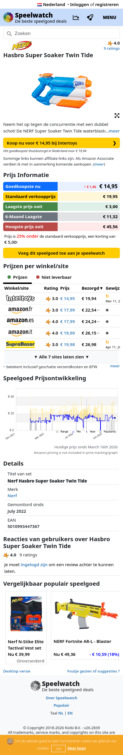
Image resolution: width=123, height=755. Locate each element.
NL (60, 713)
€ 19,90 (67, 333)
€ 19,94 (89, 298)
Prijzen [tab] (17, 277)
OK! (58, 748)
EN (70, 713)
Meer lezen (76, 748)
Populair (61, 705)
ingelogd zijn (34, 564)
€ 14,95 (67, 298)
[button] (117, 115)
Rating (51, 288)
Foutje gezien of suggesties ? (93, 671)
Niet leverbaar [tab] (54, 277)
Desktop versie (16, 671)
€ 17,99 (67, 310)
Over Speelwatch (61, 697)
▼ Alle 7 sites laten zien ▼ (61, 357)
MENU (109, 17)
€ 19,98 (67, 344)
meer (114, 131)
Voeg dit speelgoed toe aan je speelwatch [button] (61, 253)
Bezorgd (90, 288)
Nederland (51, 4)
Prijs (65, 288)
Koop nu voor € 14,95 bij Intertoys (61, 143)
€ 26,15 (89, 333)
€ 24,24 (89, 321)
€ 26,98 (89, 344)
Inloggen (79, 4)
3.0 (52, 298)
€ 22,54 (89, 310)
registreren (107, 4)
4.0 (52, 321)
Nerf (12, 495)
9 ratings (112, 48)
